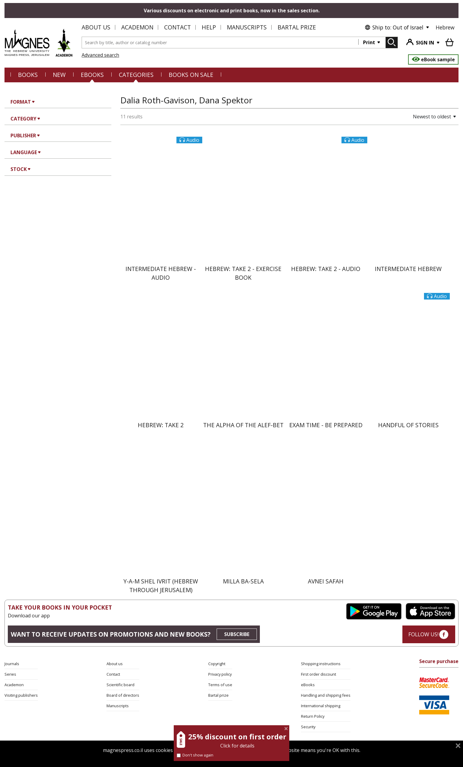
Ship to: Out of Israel (394, 27)
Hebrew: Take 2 (161, 425)
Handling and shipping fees (325, 695)
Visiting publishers (21, 695)
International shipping (320, 705)
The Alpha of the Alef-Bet (243, 425)
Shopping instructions (321, 663)
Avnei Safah (326, 581)
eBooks (92, 75)
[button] (413, 116)
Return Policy (312, 716)
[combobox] (220, 42)
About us (96, 27)
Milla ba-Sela (243, 581)
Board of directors (123, 695)
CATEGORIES (136, 75)
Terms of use (220, 684)
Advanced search (100, 55)
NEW (59, 75)
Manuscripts (247, 27)
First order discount (318, 674)
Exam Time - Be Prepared (325, 425)
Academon (137, 27)
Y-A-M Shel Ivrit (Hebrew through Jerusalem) (160, 585)
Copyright (216, 663)
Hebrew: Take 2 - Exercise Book (243, 273)
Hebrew (445, 27)
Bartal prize (218, 695)
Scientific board (120, 684)
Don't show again (195, 755)
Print (369, 42)
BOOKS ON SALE (191, 75)
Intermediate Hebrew (408, 269)
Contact (177, 27)
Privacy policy (220, 674)
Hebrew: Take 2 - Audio (325, 269)
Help (209, 27)
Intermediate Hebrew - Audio (160, 273)
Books (28, 75)
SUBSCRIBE (236, 634)
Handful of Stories (408, 425)
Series (10, 674)
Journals (12, 663)
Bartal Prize (297, 27)
